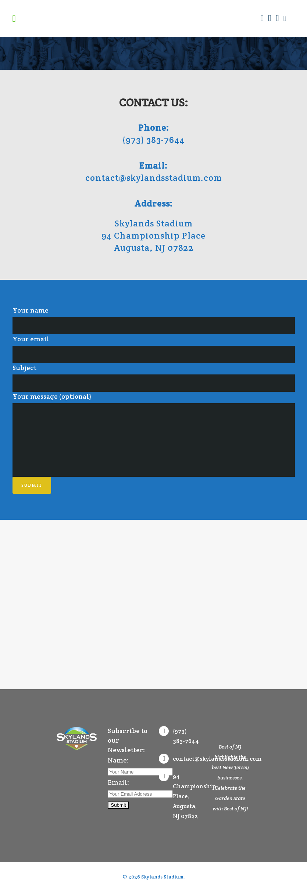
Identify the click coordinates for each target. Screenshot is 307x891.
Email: (118, 782)
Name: (118, 760)
